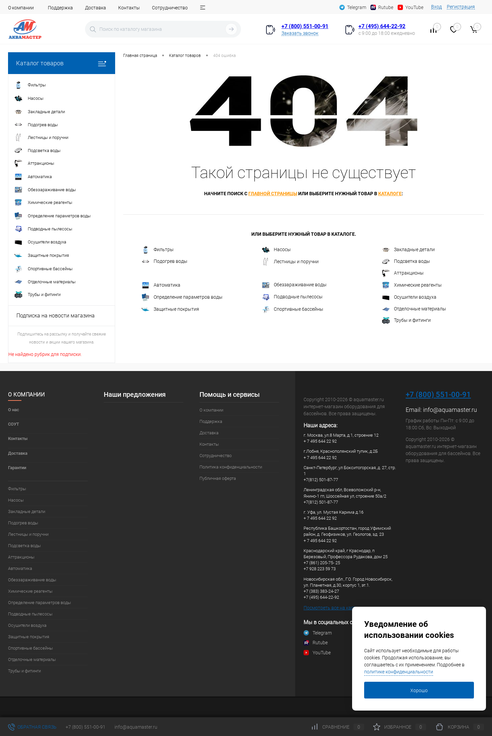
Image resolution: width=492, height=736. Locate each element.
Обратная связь (32, 727)
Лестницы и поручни (290, 262)
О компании (21, 7)
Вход (436, 6)
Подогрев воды (164, 262)
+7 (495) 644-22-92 (381, 26)
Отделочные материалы (414, 309)
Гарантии (17, 467)
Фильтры (158, 250)
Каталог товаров (61, 63)
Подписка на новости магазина (55, 315)
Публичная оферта (217, 478)
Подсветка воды (406, 261)
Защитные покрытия (170, 309)
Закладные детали (408, 250)
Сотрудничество (170, 7)
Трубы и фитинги (406, 320)
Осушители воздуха (409, 297)
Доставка (95, 7)
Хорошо (419, 690)
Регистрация (461, 6)
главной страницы (272, 193)
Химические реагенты (412, 285)
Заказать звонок (299, 33)
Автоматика (161, 285)
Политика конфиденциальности (230, 466)
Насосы (276, 250)
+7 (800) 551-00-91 (304, 26)
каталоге (390, 193)
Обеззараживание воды (294, 285)
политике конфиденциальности (398, 671)
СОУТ (13, 424)
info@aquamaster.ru (450, 409)
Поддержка (60, 7)
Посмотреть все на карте (331, 607)
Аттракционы (403, 273)
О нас (13, 409)
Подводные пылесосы (292, 297)
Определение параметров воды (182, 297)
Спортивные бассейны (292, 309)
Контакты (129, 7)
